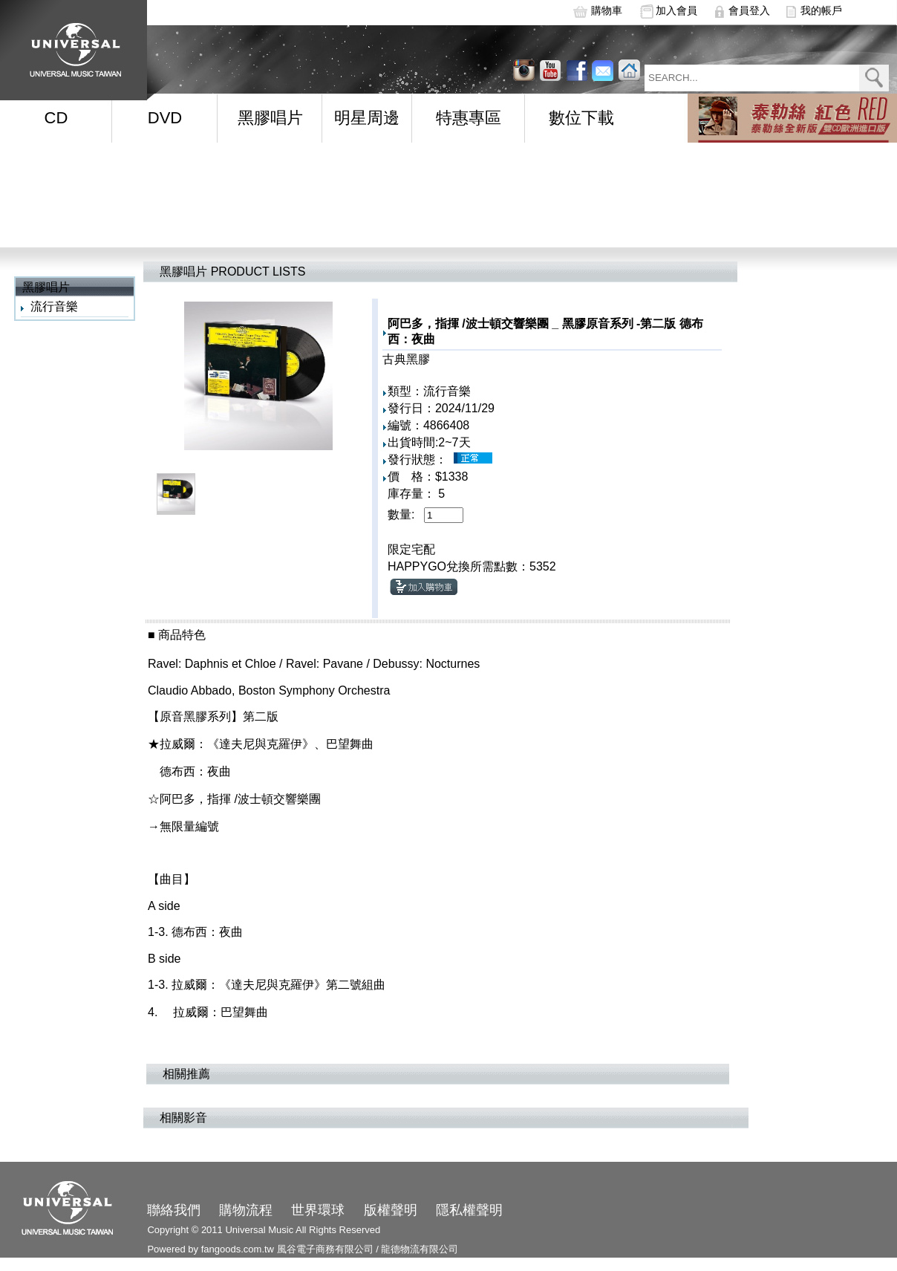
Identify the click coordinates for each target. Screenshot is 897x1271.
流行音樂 (54, 306)
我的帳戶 (821, 10)
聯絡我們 (173, 1210)
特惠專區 (468, 117)
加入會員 (676, 10)
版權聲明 (390, 1210)
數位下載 (581, 117)
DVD (165, 117)
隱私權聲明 (469, 1210)
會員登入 (749, 10)
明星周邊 (366, 117)
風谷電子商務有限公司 (325, 1249)
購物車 (606, 10)
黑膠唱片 (270, 117)
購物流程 (246, 1210)
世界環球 (318, 1210)
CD (56, 117)
